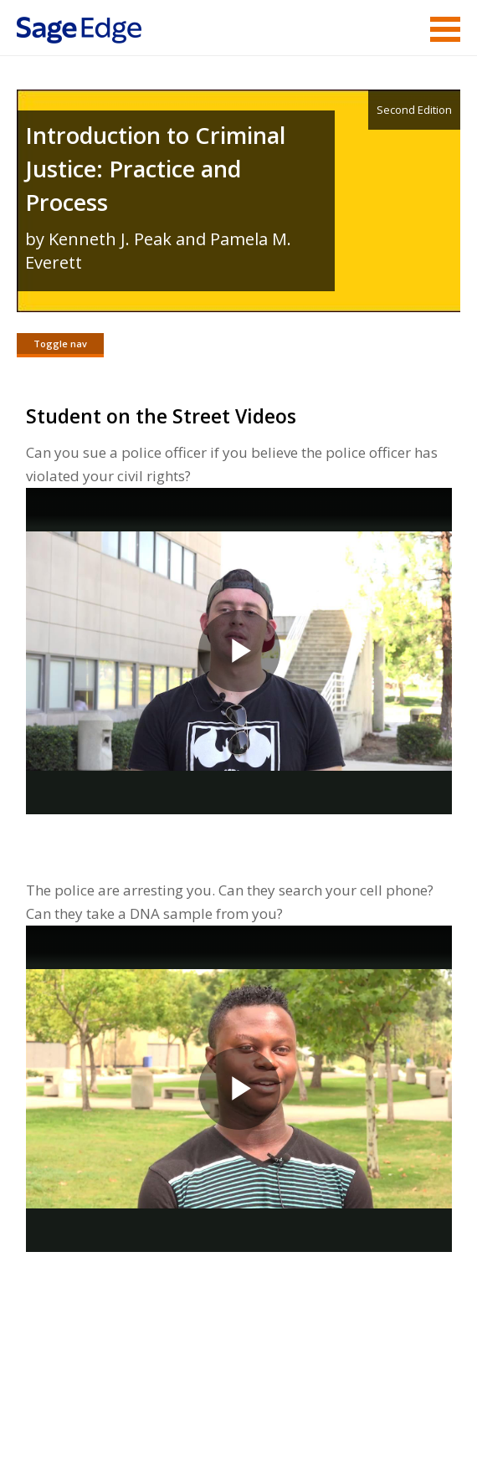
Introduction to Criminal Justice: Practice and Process (155, 169)
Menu (445, 29)
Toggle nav (60, 343)
